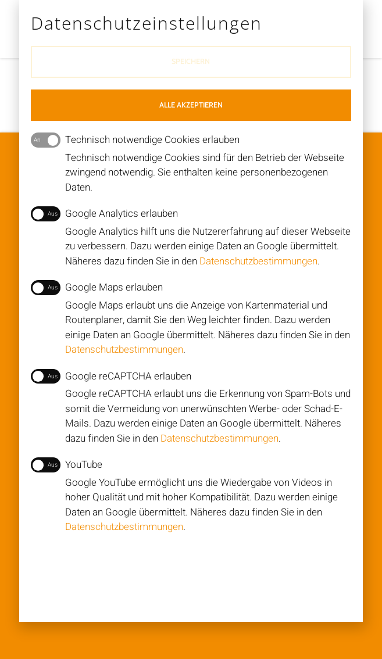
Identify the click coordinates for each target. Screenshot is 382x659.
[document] (191, 329)
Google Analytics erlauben (104, 213)
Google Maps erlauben (97, 287)
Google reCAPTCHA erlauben (111, 376)
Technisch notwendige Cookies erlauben (135, 140)
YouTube (67, 464)
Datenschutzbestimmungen (258, 261)
